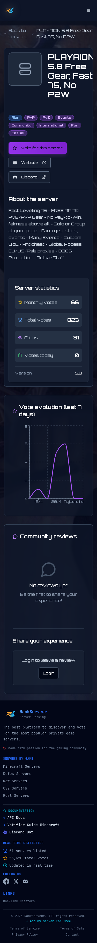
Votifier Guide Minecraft (31, 824)
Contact (72, 935)
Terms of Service (25, 928)
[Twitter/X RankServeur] (16, 881)
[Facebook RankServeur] (6, 881)
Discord (29, 177)
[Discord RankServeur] (25, 881)
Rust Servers (16, 795)
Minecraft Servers (21, 766)
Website (29, 162)
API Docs (14, 817)
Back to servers (15, 33)
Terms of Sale (72, 928)
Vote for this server (38, 148)
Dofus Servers (17, 773)
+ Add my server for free (48, 921)
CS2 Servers (15, 788)
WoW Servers (15, 781)
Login (48, 673)
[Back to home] (9, 10)
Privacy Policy (25, 935)
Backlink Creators (19, 901)
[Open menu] (89, 10)
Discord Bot (18, 832)
